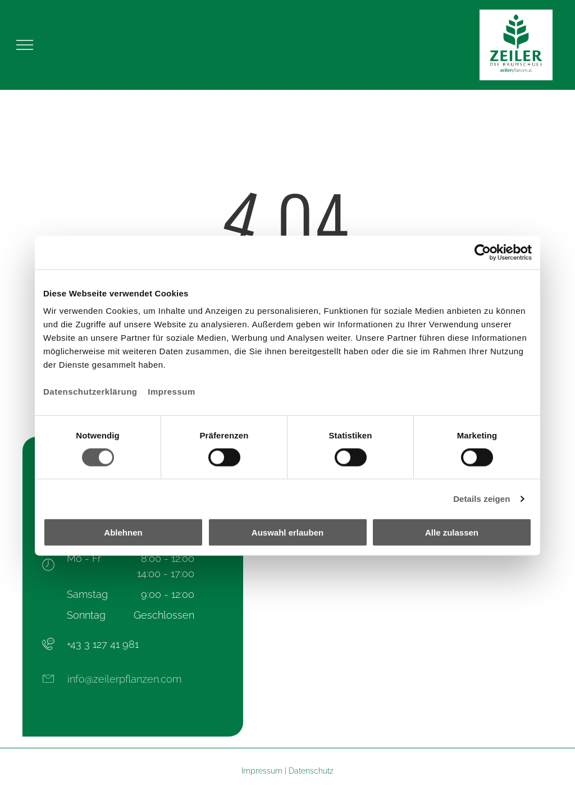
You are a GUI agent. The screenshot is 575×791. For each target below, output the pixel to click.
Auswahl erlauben (287, 532)
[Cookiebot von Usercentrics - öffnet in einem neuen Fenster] (482, 252)
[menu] (24, 45)
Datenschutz (311, 770)
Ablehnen (123, 532)
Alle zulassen (451, 532)
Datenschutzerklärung (90, 391)
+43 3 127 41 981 (103, 644)
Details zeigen (481, 498)
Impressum (171, 391)
